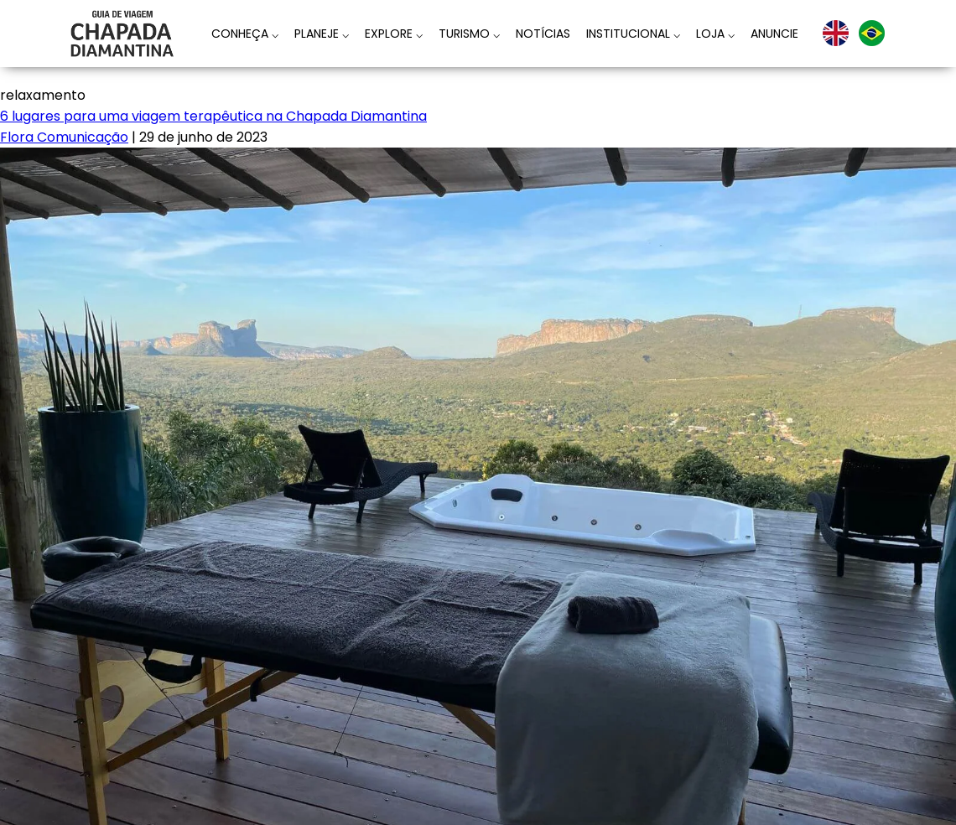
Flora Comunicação (64, 137)
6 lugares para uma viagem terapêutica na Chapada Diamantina (213, 116)
